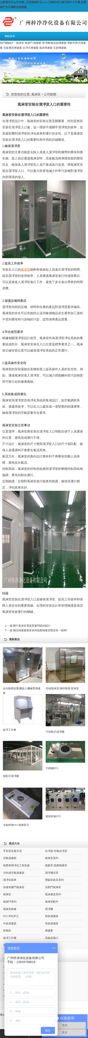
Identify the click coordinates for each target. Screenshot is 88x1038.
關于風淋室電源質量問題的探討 (31, 625)
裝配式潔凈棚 (22, 759)
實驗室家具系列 (54, 879)
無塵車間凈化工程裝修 (16, 865)
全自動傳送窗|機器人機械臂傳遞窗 (22, 671)
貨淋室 (7, 894)
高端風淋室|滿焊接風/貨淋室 (65, 668)
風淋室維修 (9, 909)
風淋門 (29, 42)
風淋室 (20, 42)
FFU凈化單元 (11, 916)
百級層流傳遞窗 (12, 47)
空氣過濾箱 (9, 858)
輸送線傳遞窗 (58, 42)
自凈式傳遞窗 (31, 47)
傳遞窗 (37, 42)
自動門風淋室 (53, 887)
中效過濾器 (9, 923)
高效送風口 (51, 937)
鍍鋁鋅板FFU (65, 803)
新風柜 (7, 930)
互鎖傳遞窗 (59, 47)
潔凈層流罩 (51, 872)
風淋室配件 (51, 901)
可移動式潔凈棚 (65, 713)
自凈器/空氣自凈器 (56, 851)
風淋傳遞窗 (46, 47)
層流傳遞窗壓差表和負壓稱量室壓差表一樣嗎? (40, 630)
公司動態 (50, 94)
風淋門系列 (9, 901)
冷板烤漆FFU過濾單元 (22, 807)
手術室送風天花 (12, 851)
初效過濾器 (51, 916)
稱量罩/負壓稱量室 (56, 865)
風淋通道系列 (53, 894)
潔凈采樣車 (9, 879)
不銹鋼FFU (65, 755)
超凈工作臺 (22, 712)
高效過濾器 (51, 923)
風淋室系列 (51, 858)
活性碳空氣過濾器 (13, 872)
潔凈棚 (46, 42)
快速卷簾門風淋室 (13, 887)
